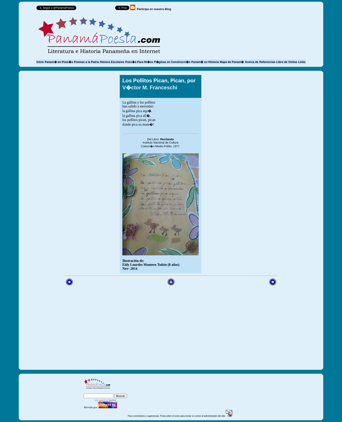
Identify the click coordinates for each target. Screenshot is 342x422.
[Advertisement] (241, 174)
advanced (120, 391)
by (110, 400)
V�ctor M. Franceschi (149, 87)
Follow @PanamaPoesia (97, 9)
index (88, 391)
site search (100, 400)
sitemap (102, 391)
